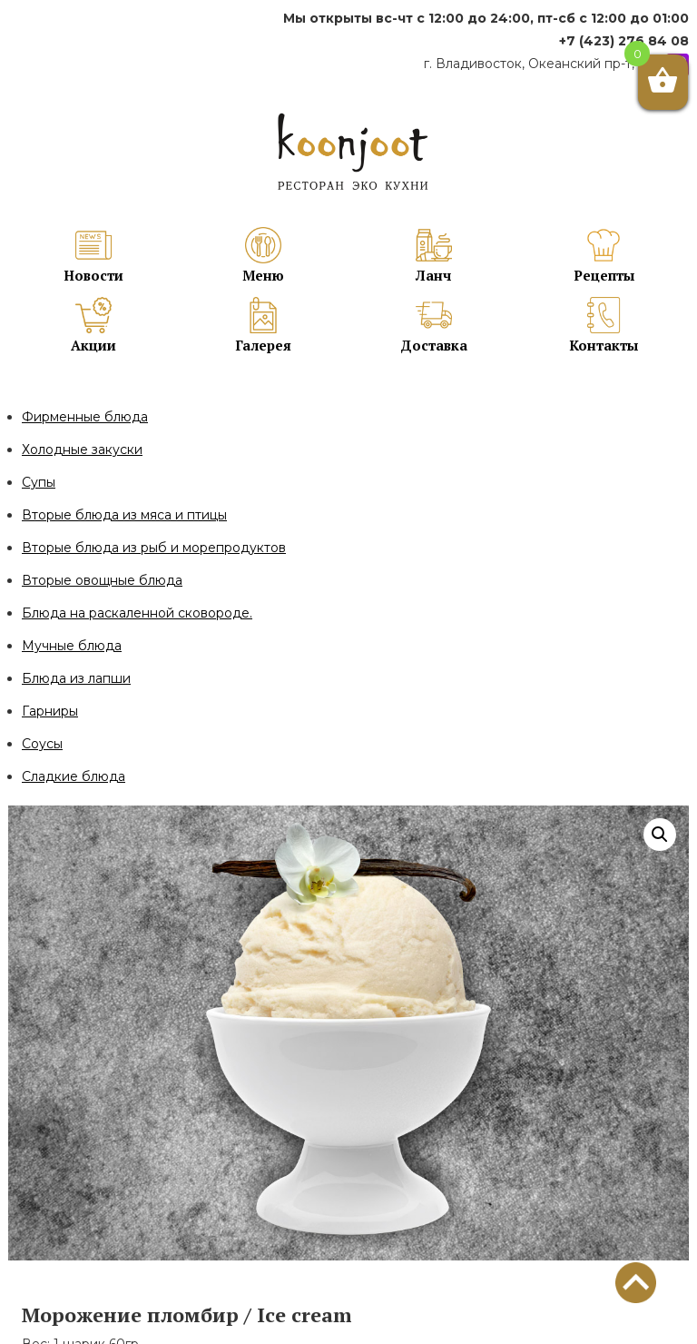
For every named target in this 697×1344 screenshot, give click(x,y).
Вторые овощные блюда (102, 580)
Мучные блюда (72, 645)
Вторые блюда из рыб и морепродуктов (154, 547)
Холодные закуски (82, 449)
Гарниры (50, 711)
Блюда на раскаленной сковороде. (137, 613)
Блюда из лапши (76, 678)
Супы (38, 482)
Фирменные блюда (85, 417)
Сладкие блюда (73, 776)
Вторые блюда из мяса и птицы (124, 515)
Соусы (42, 744)
